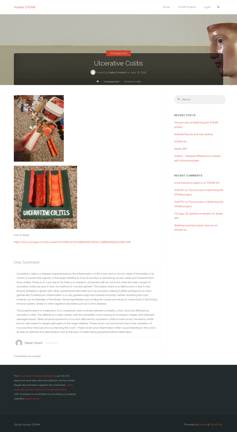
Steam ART (180, 148)
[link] (218, 7)
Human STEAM (24, 7)
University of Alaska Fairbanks (36, 375)
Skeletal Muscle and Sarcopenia (193, 134)
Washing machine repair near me (194, 225)
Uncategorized (118, 53)
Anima (203, 424)
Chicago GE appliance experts (192, 213)
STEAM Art (180, 141)
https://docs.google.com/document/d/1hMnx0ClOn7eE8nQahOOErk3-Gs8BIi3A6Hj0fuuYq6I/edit (72, 242)
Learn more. (32, 398)
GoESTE (179, 190)
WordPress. (216, 424)
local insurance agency (188, 182)
